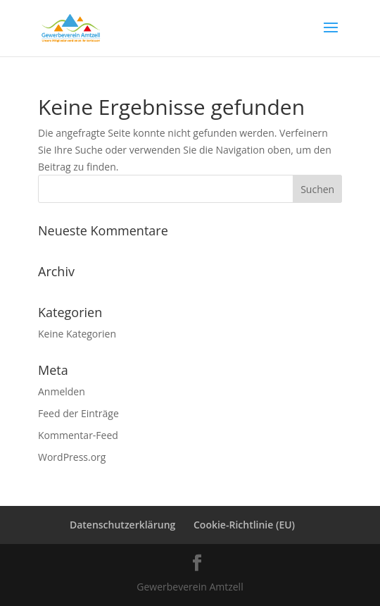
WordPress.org (72, 457)
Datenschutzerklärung (122, 524)
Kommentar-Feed (78, 435)
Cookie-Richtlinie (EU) (244, 524)
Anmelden (61, 391)
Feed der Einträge (78, 413)
